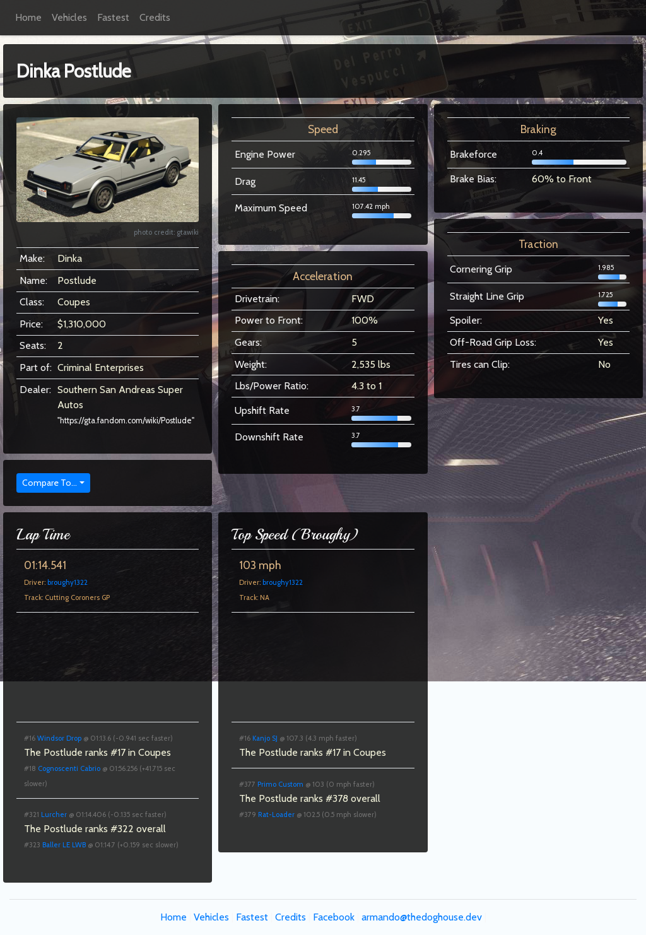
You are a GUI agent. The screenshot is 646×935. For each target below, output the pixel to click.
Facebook (334, 917)
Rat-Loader (276, 814)
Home (28, 17)
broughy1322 (67, 582)
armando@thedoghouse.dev (421, 917)
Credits (154, 17)
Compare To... (49, 482)
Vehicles (69, 17)
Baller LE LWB (64, 844)
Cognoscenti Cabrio (69, 768)
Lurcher (54, 814)
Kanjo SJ (265, 738)
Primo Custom (280, 784)
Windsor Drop (59, 738)
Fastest (113, 17)
